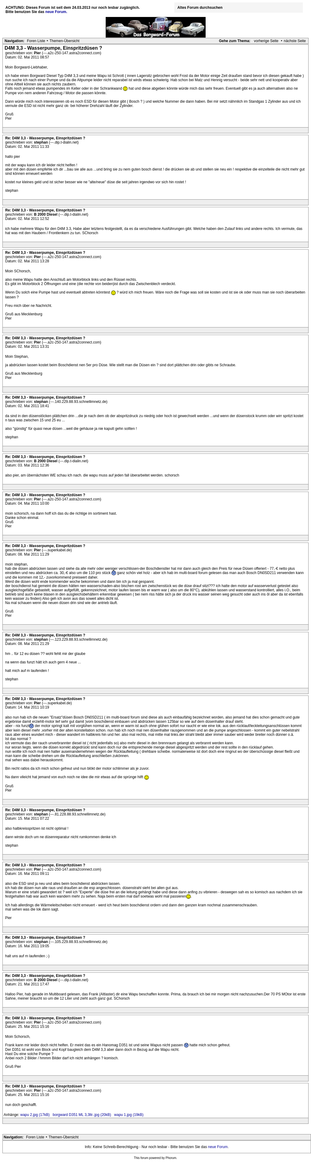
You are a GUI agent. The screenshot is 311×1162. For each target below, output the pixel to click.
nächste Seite (295, 41)
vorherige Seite (266, 41)
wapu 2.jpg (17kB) (35, 1115)
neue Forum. (56, 12)
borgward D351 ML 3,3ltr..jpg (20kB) (82, 1115)
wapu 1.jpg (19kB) (129, 1115)
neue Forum (218, 1147)
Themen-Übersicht (65, 41)
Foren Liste (36, 41)
